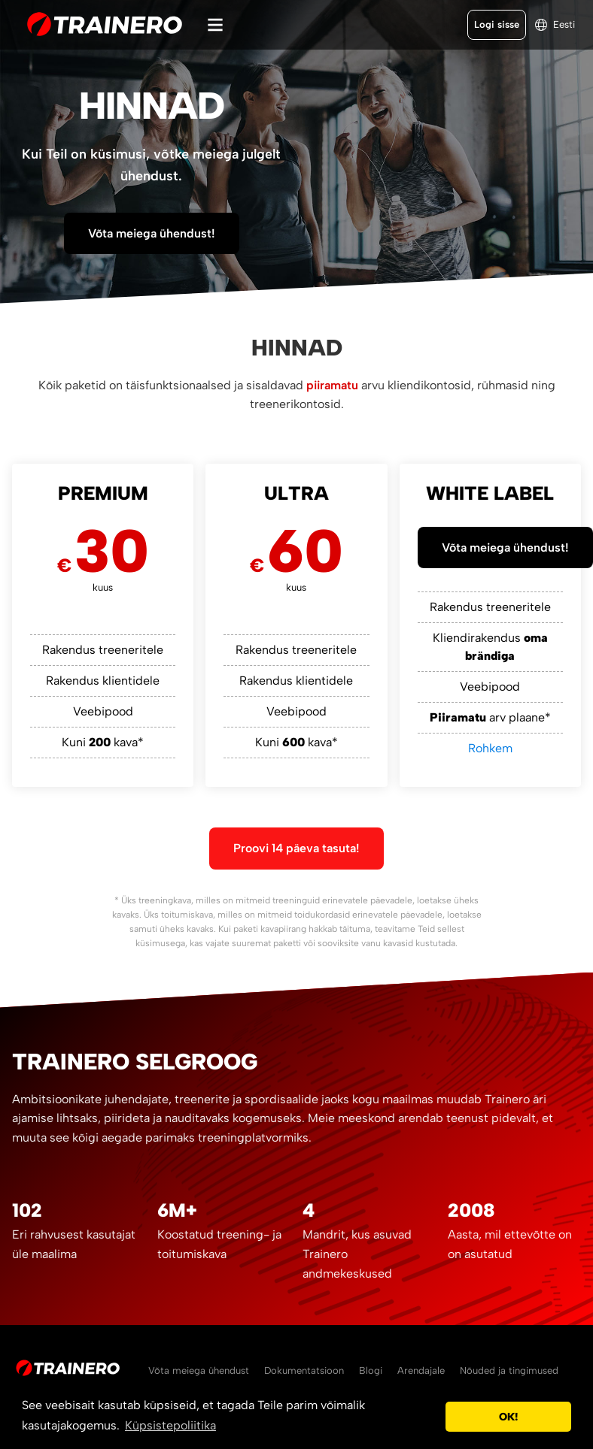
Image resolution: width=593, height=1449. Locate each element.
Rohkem (490, 748)
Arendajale (421, 1370)
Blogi (370, 1370)
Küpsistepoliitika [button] (170, 1425)
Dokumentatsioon (304, 1370)
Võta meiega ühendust (198, 1370)
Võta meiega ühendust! (151, 233)
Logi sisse (496, 24)
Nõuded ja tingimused (509, 1370)
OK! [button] (508, 1416)
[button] (430, 1417)
